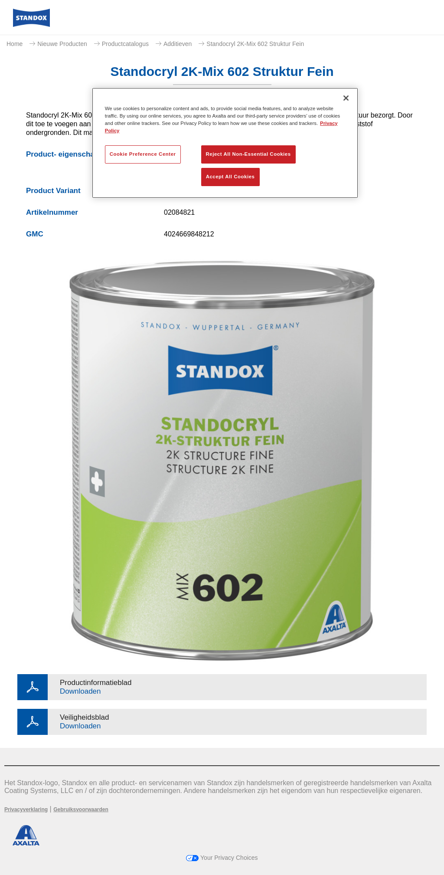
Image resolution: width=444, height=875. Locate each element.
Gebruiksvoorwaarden (80, 809)
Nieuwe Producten (62, 43)
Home (15, 43)
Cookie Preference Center (143, 154)
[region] (225, 143)
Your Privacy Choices (222, 857)
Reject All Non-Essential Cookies (248, 154)
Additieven (177, 43)
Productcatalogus (125, 43)
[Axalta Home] (31, 24)
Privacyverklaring (26, 809)
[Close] (346, 98)
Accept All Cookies (230, 176)
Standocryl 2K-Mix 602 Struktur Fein (255, 43)
